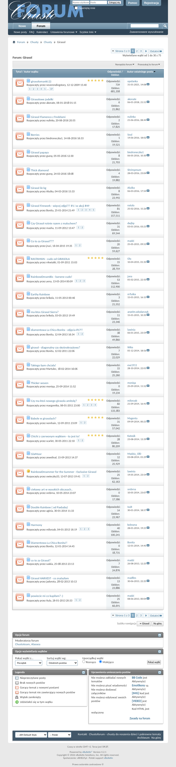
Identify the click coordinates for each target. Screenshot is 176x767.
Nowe (22, 26)
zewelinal (51, 457)
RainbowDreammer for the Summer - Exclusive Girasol (63, 471)
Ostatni (156, 51)
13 (118, 581)
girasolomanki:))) (41, 81)
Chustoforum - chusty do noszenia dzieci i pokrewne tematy (125, 734)
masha (50, 228)
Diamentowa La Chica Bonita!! (49, 542)
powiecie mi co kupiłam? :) (47, 596)
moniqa (50, 386)
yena (49, 281)
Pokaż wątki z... (24, 658)
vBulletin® (87, 752)
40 (118, 528)
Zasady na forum (139, 718)
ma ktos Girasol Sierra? (45, 312)
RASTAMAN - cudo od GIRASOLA (50, 259)
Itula (48, 600)
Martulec (51, 368)
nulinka (50, 120)
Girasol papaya (40, 152)
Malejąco (106, 662)
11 (118, 315)
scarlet (50, 441)
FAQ (31, 32)
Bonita (50, 210)
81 (118, 208)
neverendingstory (56, 85)
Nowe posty (20, 32)
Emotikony (138, 685)
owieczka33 (52, 476)
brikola (50, 297)
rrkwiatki (51, 262)
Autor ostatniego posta (141, 71)
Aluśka (50, 191)
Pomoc (132, 3)
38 (118, 333)
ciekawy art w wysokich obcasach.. (52, 489)
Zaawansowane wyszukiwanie (146, 31)
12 (118, 457)
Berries (35, 134)
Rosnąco (89, 662)
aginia (49, 510)
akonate (50, 102)
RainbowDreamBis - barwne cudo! (51, 276)
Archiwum (143, 737)
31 (118, 226)
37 (51, 88)
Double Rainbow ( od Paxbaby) (49, 507)
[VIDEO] (137, 701)
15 (118, 262)
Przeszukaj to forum (148, 64)
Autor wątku (31, 71)
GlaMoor (36, 454)
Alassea (35, 644)
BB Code (137, 677)
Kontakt (82, 734)
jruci (48, 246)
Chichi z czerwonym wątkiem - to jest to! (55, 436)
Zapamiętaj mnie (85, 8)
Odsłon (115, 74)
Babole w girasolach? (43, 418)
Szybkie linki (87, 32)
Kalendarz (42, 32)
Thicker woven (39, 383)
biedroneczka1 (54, 138)
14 (118, 510)
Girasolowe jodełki (42, 99)
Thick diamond (40, 170)
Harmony (36, 525)
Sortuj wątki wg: (56, 658)
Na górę (158, 623)
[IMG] (135, 693)
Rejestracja (151, 3)
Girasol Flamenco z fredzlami (48, 117)
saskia (49, 564)
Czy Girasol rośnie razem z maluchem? (54, 223)
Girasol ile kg (38, 188)
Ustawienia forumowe (62, 32)
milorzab (51, 529)
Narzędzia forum (123, 64)
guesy (49, 156)
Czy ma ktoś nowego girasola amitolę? (54, 401)
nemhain (51, 423)
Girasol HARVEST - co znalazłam (50, 578)
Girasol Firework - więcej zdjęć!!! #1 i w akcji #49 (60, 205)
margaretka (52, 405)
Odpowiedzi (114, 71)
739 (118, 84)
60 (118, 403)
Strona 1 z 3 (122, 51)
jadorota (51, 581)
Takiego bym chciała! (43, 365)
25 (118, 474)
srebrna (50, 493)
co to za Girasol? (41, 560)
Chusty (34, 42)
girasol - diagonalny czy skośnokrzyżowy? (55, 347)
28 (118, 439)
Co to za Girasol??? (42, 241)
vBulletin (108, 757)
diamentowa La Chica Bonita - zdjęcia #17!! (57, 330)
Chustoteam (22, 644)
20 (118, 244)
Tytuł (19, 71)
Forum (41, 26)
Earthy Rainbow (40, 294)
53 (118, 279)
